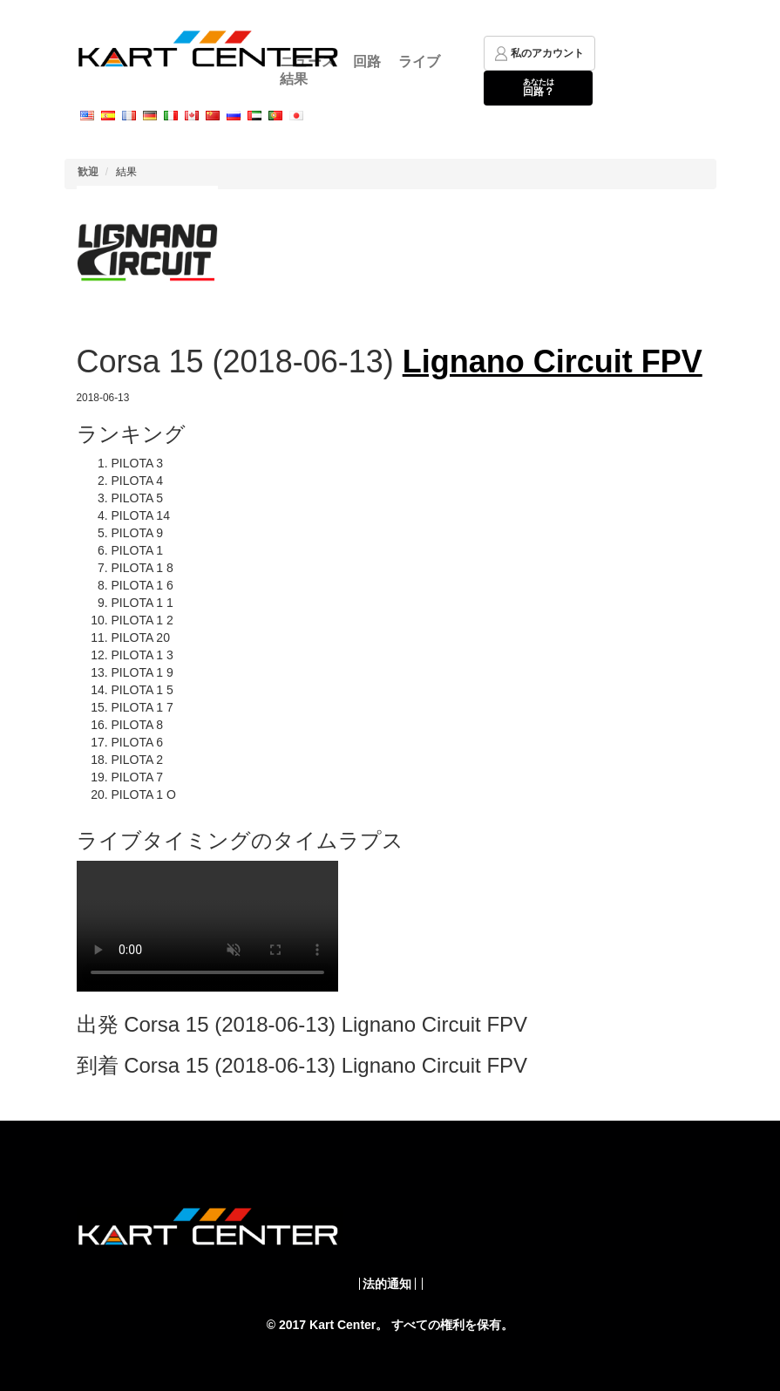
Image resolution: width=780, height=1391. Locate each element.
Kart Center (342, 1325)
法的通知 (387, 1284)
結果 (294, 79)
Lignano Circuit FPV (552, 361)
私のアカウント (539, 53)
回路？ (538, 87)
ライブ (419, 61)
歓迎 (88, 172)
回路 (367, 61)
